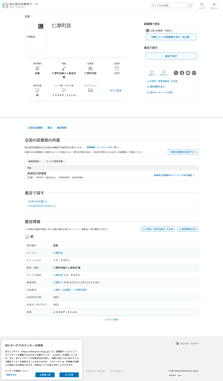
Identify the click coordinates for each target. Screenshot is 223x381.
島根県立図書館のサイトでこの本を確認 (175, 175)
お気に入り (152, 73)
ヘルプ (202, 6)
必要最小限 (45, 374)
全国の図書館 (35, 127)
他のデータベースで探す (160, 92)
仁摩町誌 (58, 253)
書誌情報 (61, 127)
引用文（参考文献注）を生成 (162, 81)
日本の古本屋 (38, 201)
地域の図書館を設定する (184, 152)
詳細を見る (11, 374)
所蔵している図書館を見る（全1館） (171, 37)
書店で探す (171, 56)
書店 (49, 127)
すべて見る (116, 90)
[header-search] (172, 5)
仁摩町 (56, 282)
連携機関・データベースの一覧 (103, 147)
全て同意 (69, 374)
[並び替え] (35, 161)
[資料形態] (55, 161)
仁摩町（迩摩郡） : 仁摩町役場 (69, 289)
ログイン (214, 6)
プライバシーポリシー (96, 371)
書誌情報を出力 (156, 86)
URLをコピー (164, 73)
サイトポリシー (117, 371)
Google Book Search (42, 205)
